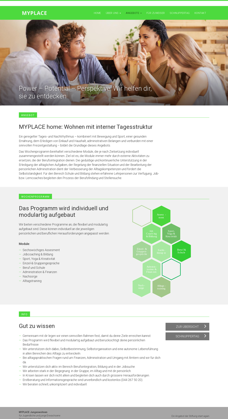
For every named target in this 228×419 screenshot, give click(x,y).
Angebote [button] (134, 13)
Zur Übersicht (187, 326)
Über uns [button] (113, 13)
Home (97, 13)
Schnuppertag (180, 13)
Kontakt (200, 13)
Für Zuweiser (156, 13)
